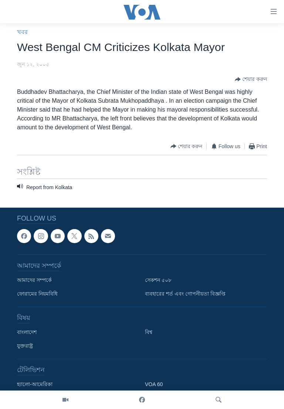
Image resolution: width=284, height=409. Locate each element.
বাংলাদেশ (27, 332)
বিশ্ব (148, 332)
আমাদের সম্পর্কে (34, 280)
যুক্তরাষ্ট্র (25, 346)
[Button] (251, 79)
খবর (22, 32)
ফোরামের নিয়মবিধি (37, 294)
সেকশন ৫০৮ (158, 280)
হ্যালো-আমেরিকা (35, 384)
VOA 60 (154, 384)
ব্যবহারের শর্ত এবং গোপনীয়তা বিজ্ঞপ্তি (185, 294)
